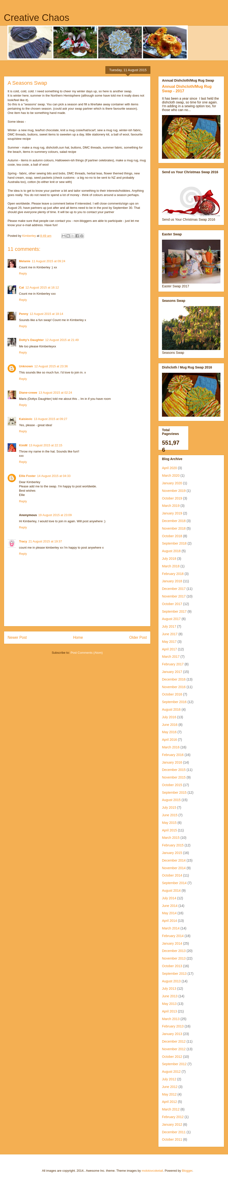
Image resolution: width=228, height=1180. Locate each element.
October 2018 (172, 536)
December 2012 (174, 1041)
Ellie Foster (27, 476)
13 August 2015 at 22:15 (45, 445)
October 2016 (172, 694)
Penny (23, 314)
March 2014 (171, 928)
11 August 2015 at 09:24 (48, 261)
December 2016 (174, 679)
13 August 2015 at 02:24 (55, 392)
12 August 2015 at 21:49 (62, 340)
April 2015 (169, 830)
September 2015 (174, 792)
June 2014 (169, 906)
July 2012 (169, 1079)
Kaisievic (25, 419)
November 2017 (174, 596)
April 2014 (169, 921)
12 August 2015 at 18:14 (46, 314)
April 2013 (169, 1011)
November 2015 (174, 777)
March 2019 (171, 506)
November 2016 (174, 687)
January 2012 (172, 1124)
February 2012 (173, 1117)
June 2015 (169, 815)
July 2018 (169, 558)
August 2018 (171, 551)
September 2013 (174, 973)
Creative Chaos (36, 17)
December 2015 (174, 770)
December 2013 (174, 951)
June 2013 (169, 996)
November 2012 (174, 1049)
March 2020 (171, 475)
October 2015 (172, 785)
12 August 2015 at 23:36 (51, 366)
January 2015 (172, 853)
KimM (23, 445)
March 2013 (171, 1019)
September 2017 (174, 611)
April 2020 (169, 468)
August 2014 (171, 890)
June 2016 (169, 725)
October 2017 (172, 604)
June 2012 (169, 1087)
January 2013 (172, 1034)
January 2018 (172, 581)
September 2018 (174, 543)
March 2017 (171, 656)
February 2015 (173, 845)
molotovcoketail (152, 1170)
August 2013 (171, 981)
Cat (21, 287)
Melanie (24, 261)
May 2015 (169, 823)
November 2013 (174, 958)
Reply (23, 273)
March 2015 (171, 838)
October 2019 (172, 498)
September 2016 (174, 702)
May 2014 (169, 913)
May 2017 (169, 642)
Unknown (26, 366)
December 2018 (174, 521)
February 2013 (173, 1026)
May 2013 (169, 1004)
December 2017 (174, 589)
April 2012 (169, 1102)
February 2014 (173, 936)
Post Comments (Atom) (87, 652)
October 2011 (172, 1139)
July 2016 (169, 717)
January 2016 (172, 762)
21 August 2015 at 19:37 (45, 541)
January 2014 (172, 943)
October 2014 (172, 875)
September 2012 (174, 1064)
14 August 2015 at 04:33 (54, 476)
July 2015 (169, 807)
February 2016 (173, 755)
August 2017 (171, 619)
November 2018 (174, 528)
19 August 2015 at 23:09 (55, 515)
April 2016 (169, 740)
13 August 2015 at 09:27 (50, 419)
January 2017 (172, 672)
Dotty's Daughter (31, 340)
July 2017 (169, 626)
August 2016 (171, 709)
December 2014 (174, 860)
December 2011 (174, 1132)
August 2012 (171, 1071)
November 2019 (174, 491)
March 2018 (171, 566)
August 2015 (171, 800)
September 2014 (174, 883)
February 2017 (173, 664)
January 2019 (172, 513)
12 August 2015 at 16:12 (42, 287)
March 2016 (171, 747)
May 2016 (169, 732)
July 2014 (169, 898)
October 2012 (172, 1057)
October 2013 (172, 966)
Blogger (187, 1170)
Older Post (138, 637)
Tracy (23, 541)
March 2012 (171, 1109)
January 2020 (172, 483)
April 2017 (169, 649)
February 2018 (173, 574)
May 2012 (169, 1094)
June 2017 (169, 634)
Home (78, 637)
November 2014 (174, 868)
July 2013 (169, 988)
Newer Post (17, 637)
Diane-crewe (28, 392)
